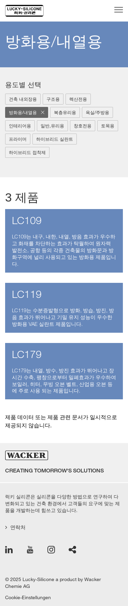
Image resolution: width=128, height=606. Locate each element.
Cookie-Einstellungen (28, 597)
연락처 (15, 527)
